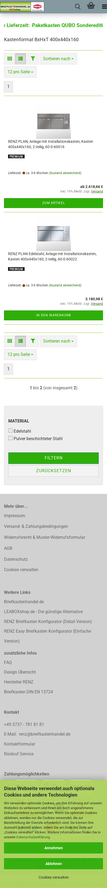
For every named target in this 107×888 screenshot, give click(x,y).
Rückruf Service (18, 753)
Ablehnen (53, 864)
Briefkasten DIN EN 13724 (28, 691)
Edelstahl (19, 431)
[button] (9, 59)
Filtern (54, 457)
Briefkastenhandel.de (24, 601)
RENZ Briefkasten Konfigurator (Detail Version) (48, 621)
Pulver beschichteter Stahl (35, 438)
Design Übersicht (20, 672)
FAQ (8, 662)
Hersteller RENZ (18, 682)
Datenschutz (16, 559)
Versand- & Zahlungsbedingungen (36, 526)
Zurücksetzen (53, 470)
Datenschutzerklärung (33, 837)
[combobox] (58, 59)
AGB (8, 548)
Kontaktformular (19, 744)
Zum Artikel (53, 203)
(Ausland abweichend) (65, 173)
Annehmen (53, 848)
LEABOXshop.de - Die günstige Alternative (43, 611)
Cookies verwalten (54, 877)
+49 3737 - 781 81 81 (24, 724)
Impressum (14, 515)
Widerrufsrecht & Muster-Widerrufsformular (44, 537)
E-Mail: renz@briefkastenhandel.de (37, 734)
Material (18, 421)
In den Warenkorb (53, 315)
